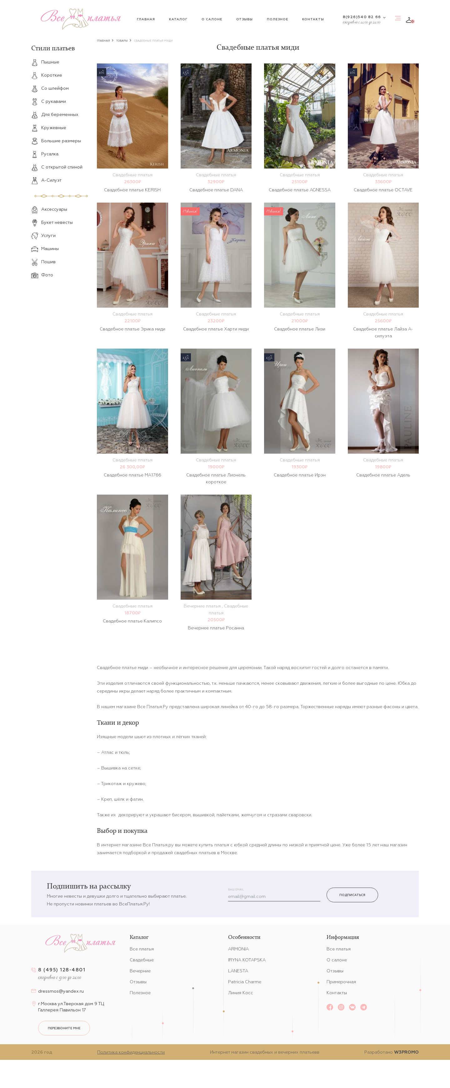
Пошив (43, 261)
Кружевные (48, 127)
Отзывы (244, 19)
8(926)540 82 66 (362, 17)
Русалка (44, 153)
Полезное (277, 19)
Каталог (178, 19)
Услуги (43, 235)
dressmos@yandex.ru (61, 991)
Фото (42, 274)
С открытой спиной (56, 167)
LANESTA (238, 970)
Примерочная (341, 981)
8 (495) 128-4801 (61, 969)
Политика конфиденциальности (131, 1052)
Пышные (45, 61)
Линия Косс (240, 992)
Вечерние (140, 970)
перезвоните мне (64, 1028)
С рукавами (48, 101)
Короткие (46, 75)
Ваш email (236, 889)
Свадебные (142, 959)
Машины (45, 248)
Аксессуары (49, 209)
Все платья (142, 948)
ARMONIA (238, 948)
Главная (146, 19)
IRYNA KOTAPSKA (247, 959)
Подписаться (352, 895)
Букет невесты (52, 222)
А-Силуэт (46, 180)
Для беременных (54, 114)
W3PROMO (406, 1052)
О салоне (212, 19)
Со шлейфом (50, 88)
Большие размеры (56, 140)
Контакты (313, 19)
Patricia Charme (244, 981)
